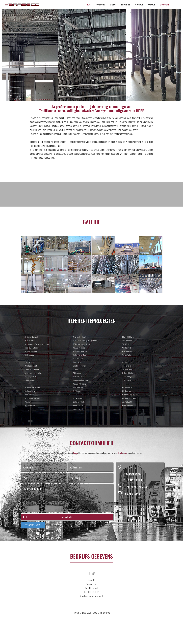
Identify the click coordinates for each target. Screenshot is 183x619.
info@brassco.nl (132, 493)
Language (165, 4)
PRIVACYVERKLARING (32, 525)
